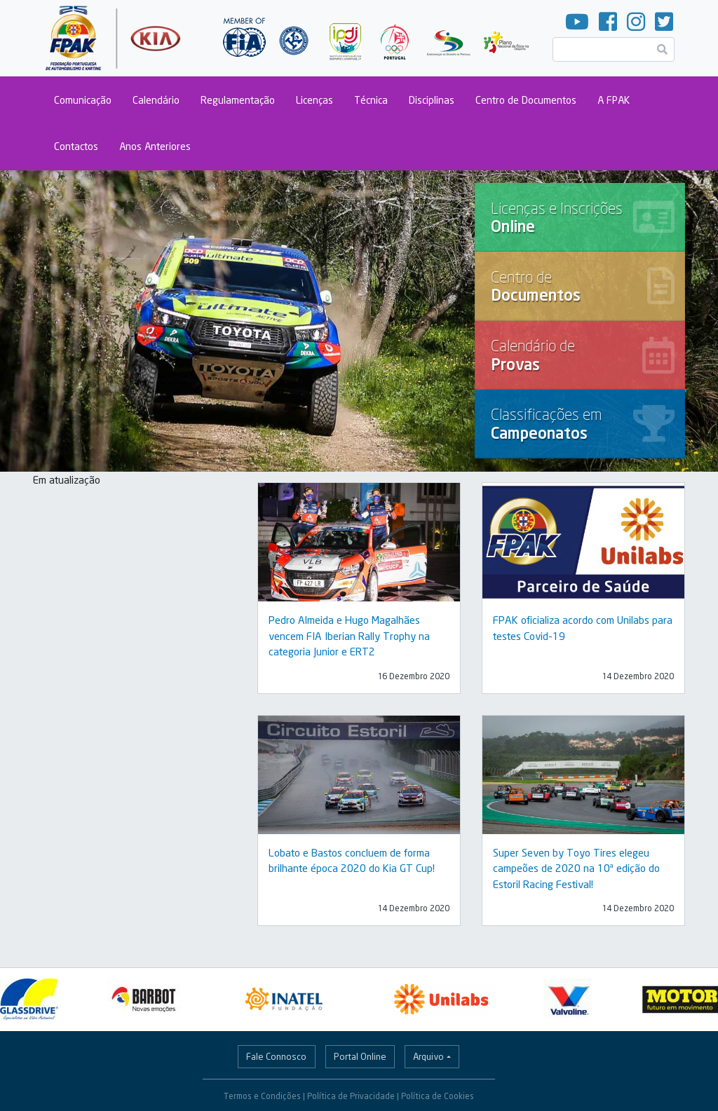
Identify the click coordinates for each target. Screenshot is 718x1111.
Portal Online (360, 1056)
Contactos (76, 146)
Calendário (156, 100)
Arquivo (428, 1056)
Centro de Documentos (525, 100)
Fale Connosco (276, 1056)
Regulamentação (238, 100)
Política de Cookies (437, 1096)
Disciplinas (431, 100)
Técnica (371, 100)
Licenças (314, 100)
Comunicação (82, 100)
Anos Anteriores (155, 146)
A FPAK (613, 100)
